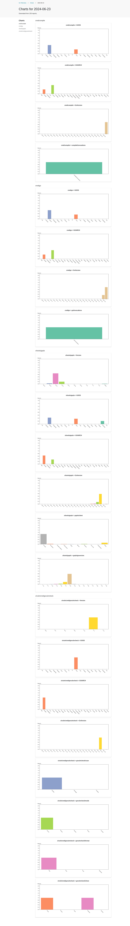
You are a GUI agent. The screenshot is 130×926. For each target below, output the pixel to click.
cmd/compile (22, 23)
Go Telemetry (22, 3)
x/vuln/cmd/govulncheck (25, 31)
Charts (32, 3)
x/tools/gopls (22, 28)
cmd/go (21, 26)
